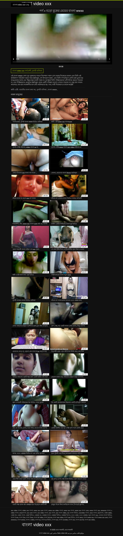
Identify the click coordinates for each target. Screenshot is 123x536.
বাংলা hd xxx (48, 517)
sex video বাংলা (16, 510)
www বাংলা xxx (95, 510)
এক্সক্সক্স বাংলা (46, 515)
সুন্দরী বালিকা (42, 90)
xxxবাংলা (100, 513)
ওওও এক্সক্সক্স (83, 515)
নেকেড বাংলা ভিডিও (105, 515)
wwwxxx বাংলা (105, 510)
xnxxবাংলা (22, 513)
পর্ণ (41, 11)
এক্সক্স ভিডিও (30, 515)
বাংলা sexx (79, 517)
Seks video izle (62, 533)
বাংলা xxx (72, 520)
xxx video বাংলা (43, 513)
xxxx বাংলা (93, 513)
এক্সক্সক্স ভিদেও (65, 515)
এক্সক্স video (108, 513)
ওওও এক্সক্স (74, 515)
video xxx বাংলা (27, 510)
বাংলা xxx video (90, 520)
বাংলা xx (38, 520)
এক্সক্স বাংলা (21, 515)
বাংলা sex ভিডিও (69, 517)
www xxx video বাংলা (55, 510)
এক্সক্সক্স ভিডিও (56, 515)
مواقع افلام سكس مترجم (76, 533)
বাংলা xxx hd (80, 520)
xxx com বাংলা (32, 513)
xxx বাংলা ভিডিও (72, 513)
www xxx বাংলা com (82, 510)
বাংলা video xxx (44, 533)
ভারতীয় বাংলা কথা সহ (27, 90)
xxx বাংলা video (61, 513)
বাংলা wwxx (52, 90)
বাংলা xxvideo (63, 520)
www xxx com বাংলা (41, 510)
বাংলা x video (30, 520)
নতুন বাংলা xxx (93, 515)
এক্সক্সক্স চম (38, 515)
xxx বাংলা (52, 513)
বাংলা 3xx (22, 517)
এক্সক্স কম (14, 515)
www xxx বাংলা (69, 510)
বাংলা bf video (38, 517)
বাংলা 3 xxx (14, 517)
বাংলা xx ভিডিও (46, 520)
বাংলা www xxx (89, 517)
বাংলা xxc (55, 520)
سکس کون (53, 533)
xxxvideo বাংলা (84, 513)
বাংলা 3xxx (29, 517)
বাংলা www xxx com (101, 517)
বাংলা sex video (58, 517)
